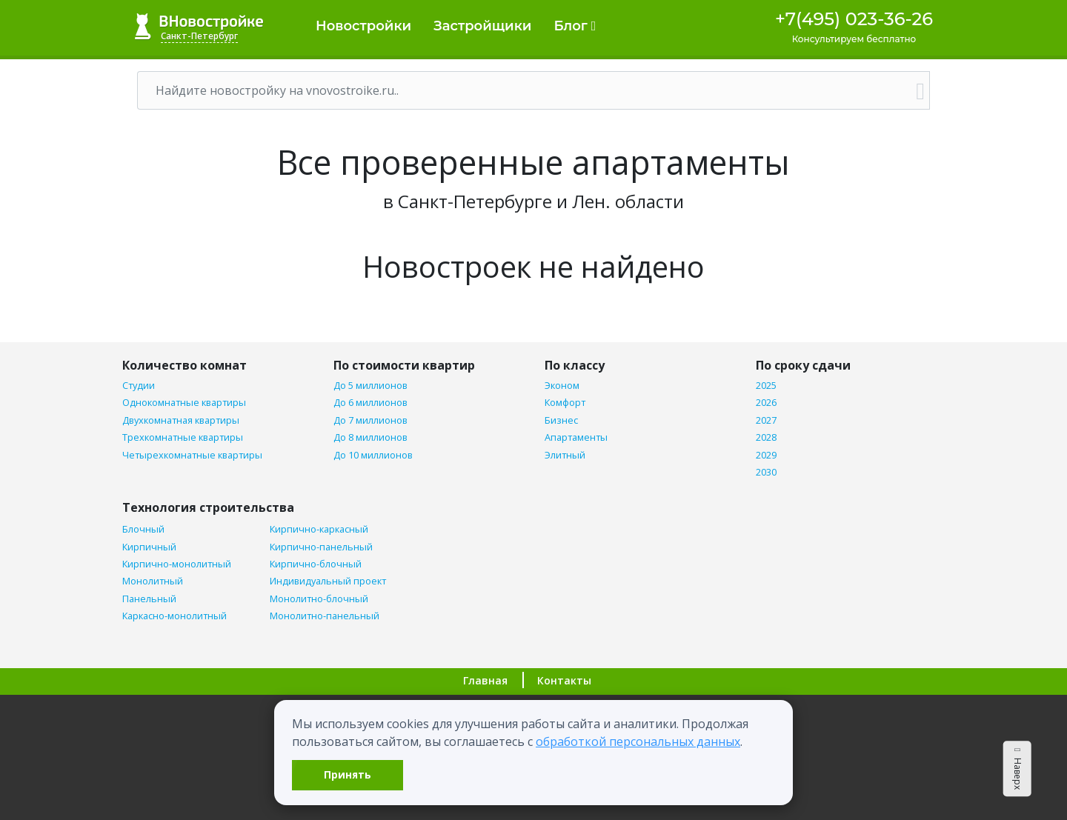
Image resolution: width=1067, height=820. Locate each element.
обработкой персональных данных (638, 741)
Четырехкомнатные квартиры (192, 455)
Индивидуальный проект (328, 581)
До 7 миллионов (370, 420)
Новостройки (363, 26)
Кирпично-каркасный (319, 529)
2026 (766, 402)
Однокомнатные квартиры (184, 402)
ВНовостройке (199, 26)
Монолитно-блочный (319, 598)
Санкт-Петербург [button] (199, 36)
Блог (575, 26)
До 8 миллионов (370, 437)
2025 (766, 385)
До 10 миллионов (373, 455)
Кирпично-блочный (316, 564)
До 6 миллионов (370, 402)
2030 (766, 472)
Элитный (565, 455)
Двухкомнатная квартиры (180, 420)
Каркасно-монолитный (174, 615)
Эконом (562, 385)
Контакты (564, 680)
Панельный (149, 598)
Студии (138, 385)
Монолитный (152, 581)
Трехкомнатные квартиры (182, 437)
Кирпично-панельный (321, 547)
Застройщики (482, 26)
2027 (766, 420)
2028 (766, 437)
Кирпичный (149, 547)
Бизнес (561, 420)
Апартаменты (576, 437)
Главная (485, 680)
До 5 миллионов (370, 385)
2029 (766, 455)
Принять (347, 774)
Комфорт (565, 402)
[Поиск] (524, 90)
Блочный (143, 529)
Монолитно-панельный (324, 615)
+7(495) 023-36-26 (854, 19)
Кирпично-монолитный (176, 564)
